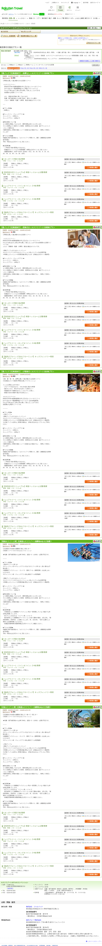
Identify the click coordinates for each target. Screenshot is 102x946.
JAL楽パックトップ (6, 23)
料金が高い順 (34, 68)
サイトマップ (65, 2)
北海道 (16, 23)
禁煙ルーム (29, 65)
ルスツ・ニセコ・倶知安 (27, 23)
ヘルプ (47, 2)
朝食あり (12, 65)
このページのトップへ (94, 941)
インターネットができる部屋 (45, 65)
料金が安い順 (24, 68)
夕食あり (20, 65)
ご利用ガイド (55, 2)
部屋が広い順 (43, 68)
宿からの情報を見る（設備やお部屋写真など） (74, 38)
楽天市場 (85, 2)
